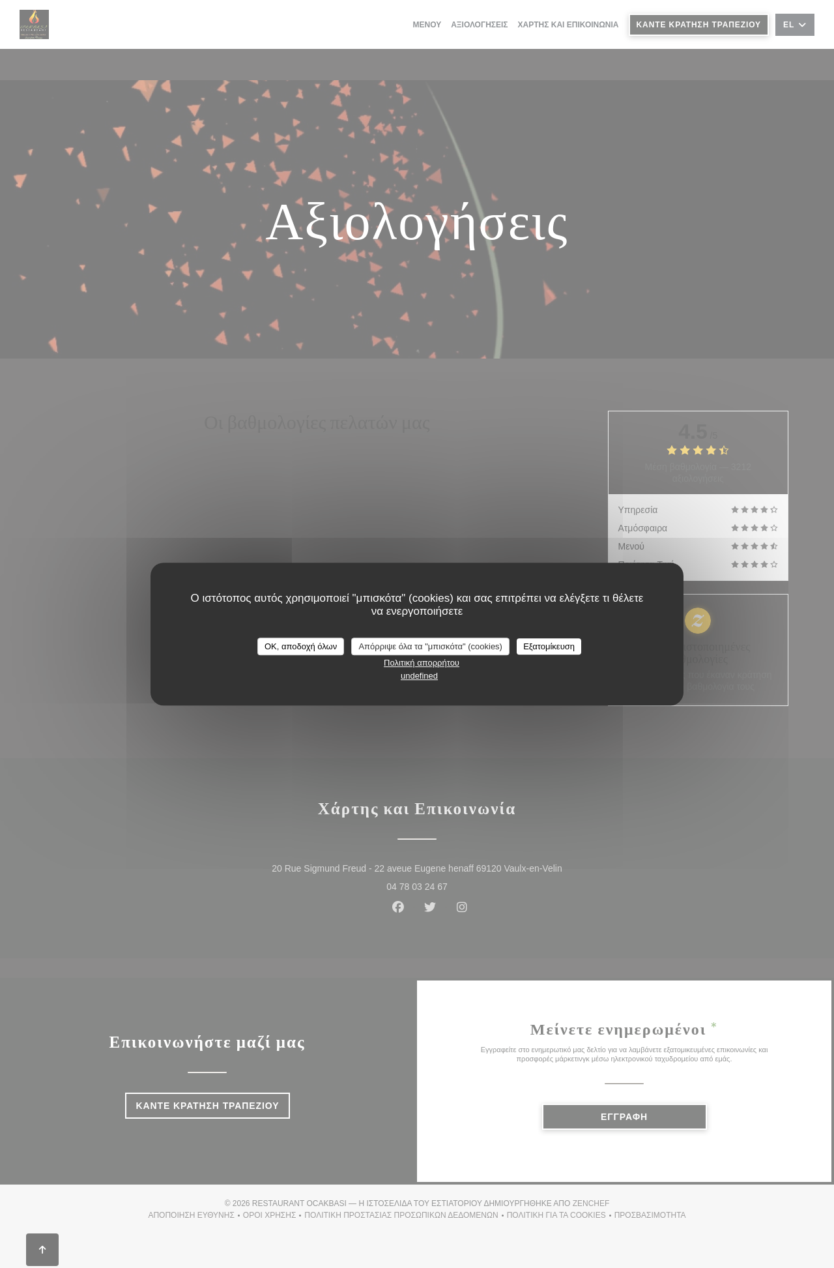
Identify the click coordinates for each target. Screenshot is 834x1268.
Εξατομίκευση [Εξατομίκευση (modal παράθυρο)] (549, 646)
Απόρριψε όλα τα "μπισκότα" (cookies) (430, 646)
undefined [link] (419, 676)
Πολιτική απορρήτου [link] (421, 663)
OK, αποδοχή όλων (301, 646)
